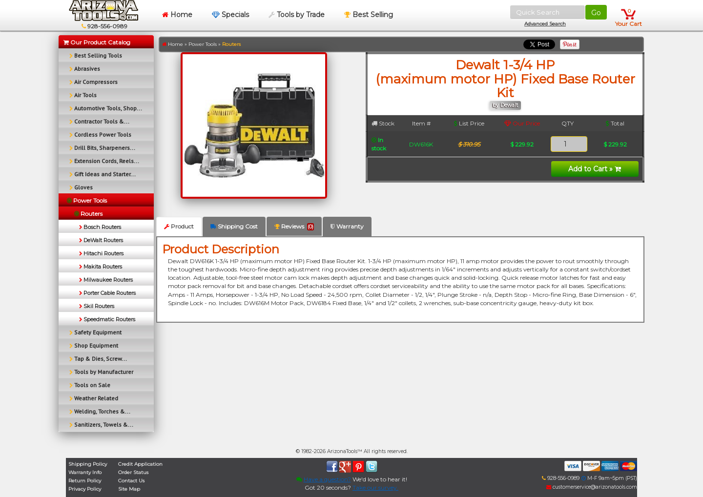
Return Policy (84, 480)
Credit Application (140, 464)
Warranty (347, 226)
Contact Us (131, 480)
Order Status (133, 472)
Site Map (129, 489)
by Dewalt (505, 105)
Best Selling (368, 14)
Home (177, 14)
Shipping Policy (87, 464)
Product (179, 226)
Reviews (294, 226)
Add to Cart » (594, 169)
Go (596, 12)
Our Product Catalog (96, 42)
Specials (230, 14)
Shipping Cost (234, 226)
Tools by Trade (297, 14)
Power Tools (202, 44)
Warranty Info (85, 472)
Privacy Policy (84, 489)
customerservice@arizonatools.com (591, 487)
